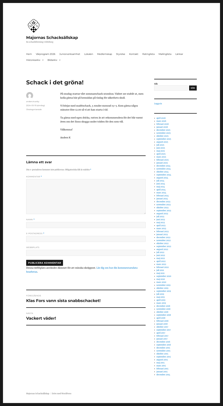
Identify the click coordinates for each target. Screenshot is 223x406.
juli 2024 (160, 181)
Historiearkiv (33, 60)
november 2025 (163, 133)
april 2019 (160, 300)
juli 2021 (160, 270)
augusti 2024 (162, 178)
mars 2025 (161, 157)
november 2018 (163, 309)
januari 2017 (162, 339)
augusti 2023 (162, 213)
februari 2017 (162, 336)
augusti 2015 (162, 360)
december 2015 (163, 348)
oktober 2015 (162, 354)
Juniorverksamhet (69, 54)
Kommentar (34, 176)
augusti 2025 (162, 142)
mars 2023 (161, 228)
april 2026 (161, 118)
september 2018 (163, 315)
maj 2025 (160, 151)
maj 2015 (160, 363)
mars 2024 (161, 192)
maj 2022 (160, 258)
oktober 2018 (162, 312)
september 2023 (163, 210)
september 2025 (163, 139)
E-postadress (35, 233)
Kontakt (133, 54)
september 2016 (163, 345)
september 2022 (163, 246)
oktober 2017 (162, 327)
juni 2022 (160, 255)
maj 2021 (160, 273)
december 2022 (163, 237)
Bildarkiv (52, 60)
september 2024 (163, 175)
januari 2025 (162, 163)
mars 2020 (161, 282)
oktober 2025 (162, 136)
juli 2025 (160, 145)
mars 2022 (161, 264)
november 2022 (163, 240)
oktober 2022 (162, 243)
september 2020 (163, 276)
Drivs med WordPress (61, 393)
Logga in (158, 103)
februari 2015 (162, 369)
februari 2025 (162, 160)
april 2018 (160, 318)
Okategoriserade (34, 109)
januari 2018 (162, 324)
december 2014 (163, 374)
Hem (29, 54)
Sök (156, 84)
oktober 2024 (162, 172)
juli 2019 (160, 294)
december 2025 (163, 130)
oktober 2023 (162, 207)
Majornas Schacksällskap (52, 37)
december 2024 (163, 166)
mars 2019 (161, 303)
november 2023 (163, 204)
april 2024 (161, 190)
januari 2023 (162, 234)
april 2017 (160, 333)
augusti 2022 (162, 249)
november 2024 (163, 169)
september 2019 (163, 291)
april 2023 (160, 225)
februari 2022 (162, 267)
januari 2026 (162, 127)
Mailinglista (165, 54)
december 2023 (163, 201)
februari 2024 (162, 195)
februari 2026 (162, 124)
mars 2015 (161, 366)
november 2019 (163, 285)
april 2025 (161, 154)
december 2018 (163, 306)
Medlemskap (104, 54)
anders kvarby (32, 101)
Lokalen (88, 54)
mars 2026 (161, 121)
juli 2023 (160, 216)
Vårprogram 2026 (45, 54)
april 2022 (161, 261)
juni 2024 (160, 184)
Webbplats (32, 247)
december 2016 (163, 342)
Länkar (179, 54)
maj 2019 (160, 297)
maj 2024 (160, 187)
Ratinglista (148, 54)
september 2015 (163, 357)
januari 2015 (162, 371)
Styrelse (120, 54)
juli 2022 (160, 252)
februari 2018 (162, 321)
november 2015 (163, 351)
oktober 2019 (162, 288)
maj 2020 (160, 279)
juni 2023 (160, 219)
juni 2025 (160, 148)
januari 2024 (162, 198)
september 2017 (163, 330)
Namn (30, 219)
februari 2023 (162, 231)
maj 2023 (160, 222)
